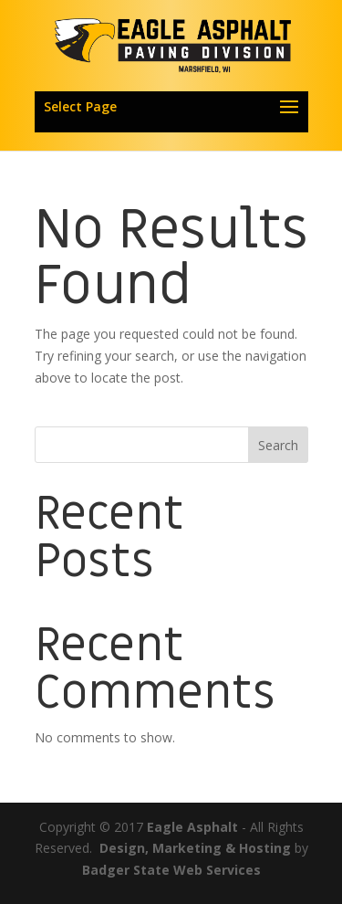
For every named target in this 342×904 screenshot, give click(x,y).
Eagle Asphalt (192, 827)
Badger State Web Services (171, 869)
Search (278, 445)
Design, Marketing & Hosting (195, 848)
